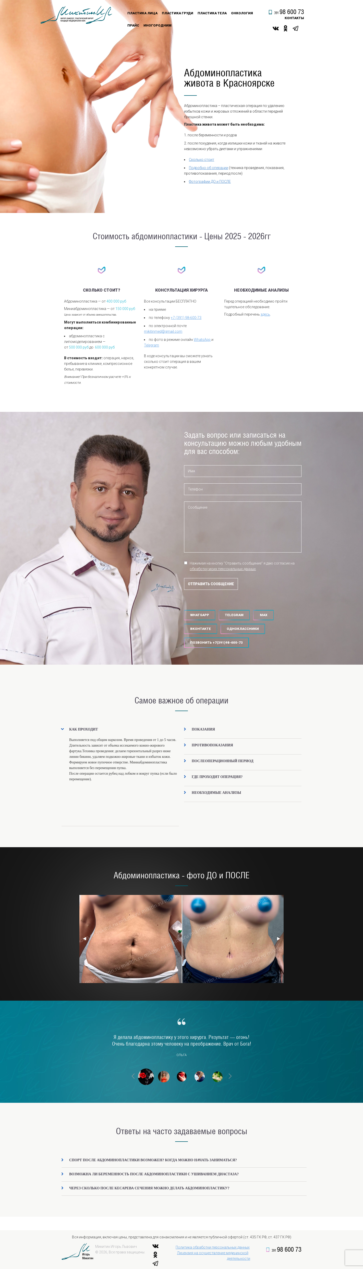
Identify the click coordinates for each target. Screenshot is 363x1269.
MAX (263, 615)
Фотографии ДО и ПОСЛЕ (210, 181)
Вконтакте (200, 629)
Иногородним (157, 25)
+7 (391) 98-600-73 (186, 318)
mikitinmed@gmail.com (163, 331)
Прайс (133, 25)
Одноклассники (243, 629)
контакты (294, 18)
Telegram (151, 345)
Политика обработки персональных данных (213, 1247)
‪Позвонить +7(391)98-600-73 (216, 642)
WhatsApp (202, 340)
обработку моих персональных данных (223, 569)
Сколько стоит (201, 160)
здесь (265, 314)
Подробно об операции (208, 168)
